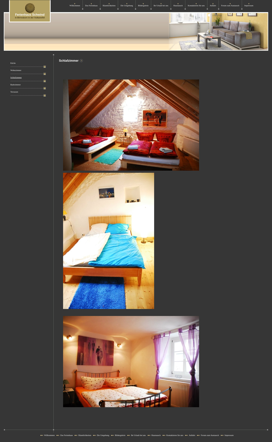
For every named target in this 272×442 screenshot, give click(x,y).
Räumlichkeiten (109, 6)
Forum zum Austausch (230, 6)
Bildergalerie (143, 6)
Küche (13, 63)
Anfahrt (213, 6)
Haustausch (178, 6)
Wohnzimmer (15, 70)
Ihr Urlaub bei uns (161, 6)
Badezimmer (15, 85)
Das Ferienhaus (91, 6)
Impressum (248, 6)
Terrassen (14, 92)
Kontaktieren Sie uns (196, 6)
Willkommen (75, 6)
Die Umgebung (127, 6)
